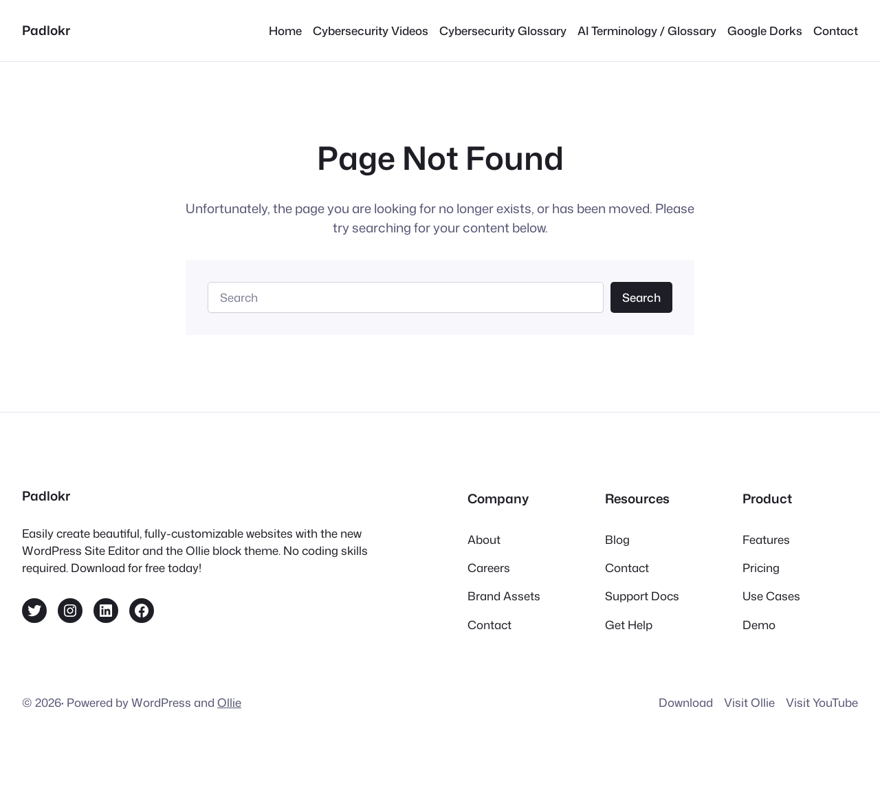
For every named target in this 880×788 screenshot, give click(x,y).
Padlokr (46, 30)
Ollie (229, 702)
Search (641, 297)
